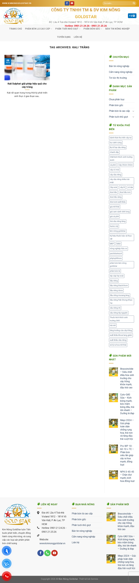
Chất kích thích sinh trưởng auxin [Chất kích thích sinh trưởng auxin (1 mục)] (121, 158)
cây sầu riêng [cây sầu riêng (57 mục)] (115, 175)
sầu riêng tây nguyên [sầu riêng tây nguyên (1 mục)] (118, 313)
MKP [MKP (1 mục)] (112, 244)
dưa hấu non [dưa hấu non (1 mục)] (125, 192)
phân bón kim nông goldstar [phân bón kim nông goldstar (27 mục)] (118, 264)
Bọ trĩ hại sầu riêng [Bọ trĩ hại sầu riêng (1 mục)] (118, 147)
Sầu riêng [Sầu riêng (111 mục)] (114, 281)
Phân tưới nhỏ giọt (67, 28)
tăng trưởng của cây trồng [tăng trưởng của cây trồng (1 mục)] (121, 330)
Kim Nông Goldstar (68, 579)
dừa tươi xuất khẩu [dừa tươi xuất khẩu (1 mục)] (118, 202)
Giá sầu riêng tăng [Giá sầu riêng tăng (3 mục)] (117, 221)
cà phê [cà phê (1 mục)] (113, 165)
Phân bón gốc (93, 28)
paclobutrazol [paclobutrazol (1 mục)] (116, 253)
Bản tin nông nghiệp (117, 29)
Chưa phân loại (116, 99)
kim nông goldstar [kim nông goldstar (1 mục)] (118, 231)
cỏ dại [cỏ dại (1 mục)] (130, 187)
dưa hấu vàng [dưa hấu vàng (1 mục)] (116, 197)
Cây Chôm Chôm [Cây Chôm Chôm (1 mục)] (126, 165)
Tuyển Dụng (64, 37)
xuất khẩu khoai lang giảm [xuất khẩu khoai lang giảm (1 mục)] (121, 335)
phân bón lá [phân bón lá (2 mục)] (115, 271)
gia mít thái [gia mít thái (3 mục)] (114, 207)
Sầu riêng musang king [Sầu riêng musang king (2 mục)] (119, 295)
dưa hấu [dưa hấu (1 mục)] (113, 192)
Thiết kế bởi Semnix (88, 579)
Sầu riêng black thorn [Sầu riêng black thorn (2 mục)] (119, 285)
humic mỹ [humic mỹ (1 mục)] (114, 226)
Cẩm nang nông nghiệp (120, 72)
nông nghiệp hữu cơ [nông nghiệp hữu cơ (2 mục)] (118, 248)
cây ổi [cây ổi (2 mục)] (122, 187)
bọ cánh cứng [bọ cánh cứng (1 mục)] (116, 142)
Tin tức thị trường (118, 77)
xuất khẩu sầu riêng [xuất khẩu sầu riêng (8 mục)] (118, 340)
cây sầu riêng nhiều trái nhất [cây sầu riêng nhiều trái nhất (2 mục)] (119, 180)
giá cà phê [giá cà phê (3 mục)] (114, 216)
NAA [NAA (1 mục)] (119, 244)
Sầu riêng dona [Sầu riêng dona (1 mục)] (116, 290)
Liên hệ (78, 37)
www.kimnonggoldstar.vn (52, 543)
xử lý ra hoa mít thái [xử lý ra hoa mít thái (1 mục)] (118, 345)
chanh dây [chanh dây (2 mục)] (114, 152)
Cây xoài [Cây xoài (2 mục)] (113, 187)
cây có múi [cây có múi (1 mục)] (114, 170)
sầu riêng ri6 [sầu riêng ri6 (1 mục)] (115, 308)
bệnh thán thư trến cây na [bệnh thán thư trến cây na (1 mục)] (120, 137)
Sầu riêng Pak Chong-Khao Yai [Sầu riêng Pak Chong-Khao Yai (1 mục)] (121, 301)
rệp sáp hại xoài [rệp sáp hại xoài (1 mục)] (116, 276)
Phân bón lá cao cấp (38, 28)
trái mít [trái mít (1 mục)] (113, 325)
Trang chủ (15, 29)
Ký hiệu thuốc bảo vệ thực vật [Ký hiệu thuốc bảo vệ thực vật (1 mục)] (121, 237)
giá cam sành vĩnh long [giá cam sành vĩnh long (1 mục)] (120, 212)
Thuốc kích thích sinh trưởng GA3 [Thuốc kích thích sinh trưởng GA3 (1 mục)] (119, 319)
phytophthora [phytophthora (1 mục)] (116, 258)
